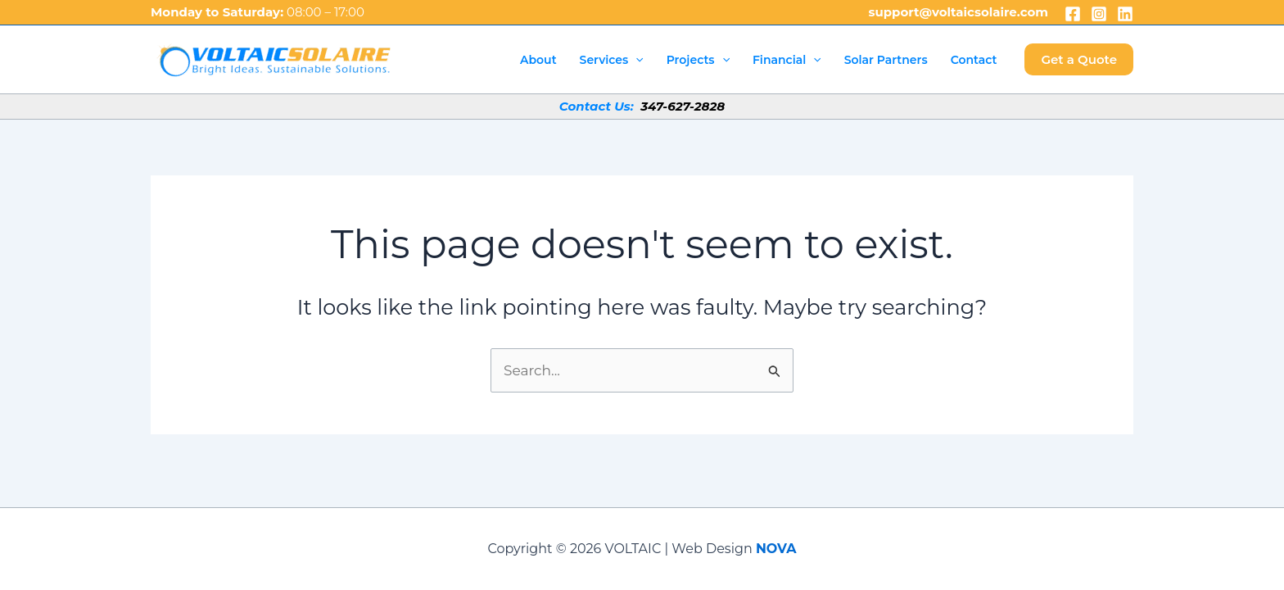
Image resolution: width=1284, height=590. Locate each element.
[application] (635, 60)
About (538, 59)
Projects (698, 60)
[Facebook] (1073, 14)
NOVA (776, 548)
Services (612, 60)
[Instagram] (1099, 14)
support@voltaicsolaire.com (958, 12)
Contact (974, 59)
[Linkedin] (1125, 14)
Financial (787, 60)
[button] (1078, 59)
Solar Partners (886, 59)
